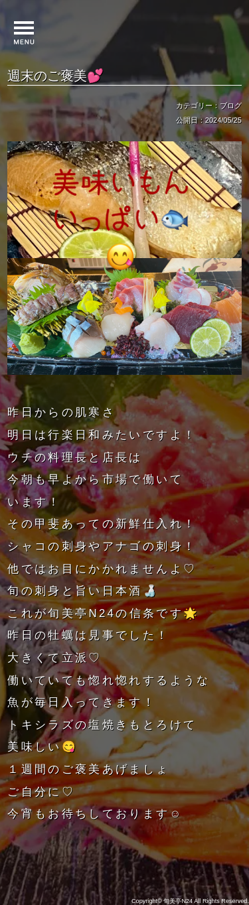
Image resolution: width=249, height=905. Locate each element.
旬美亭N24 (178, 901)
